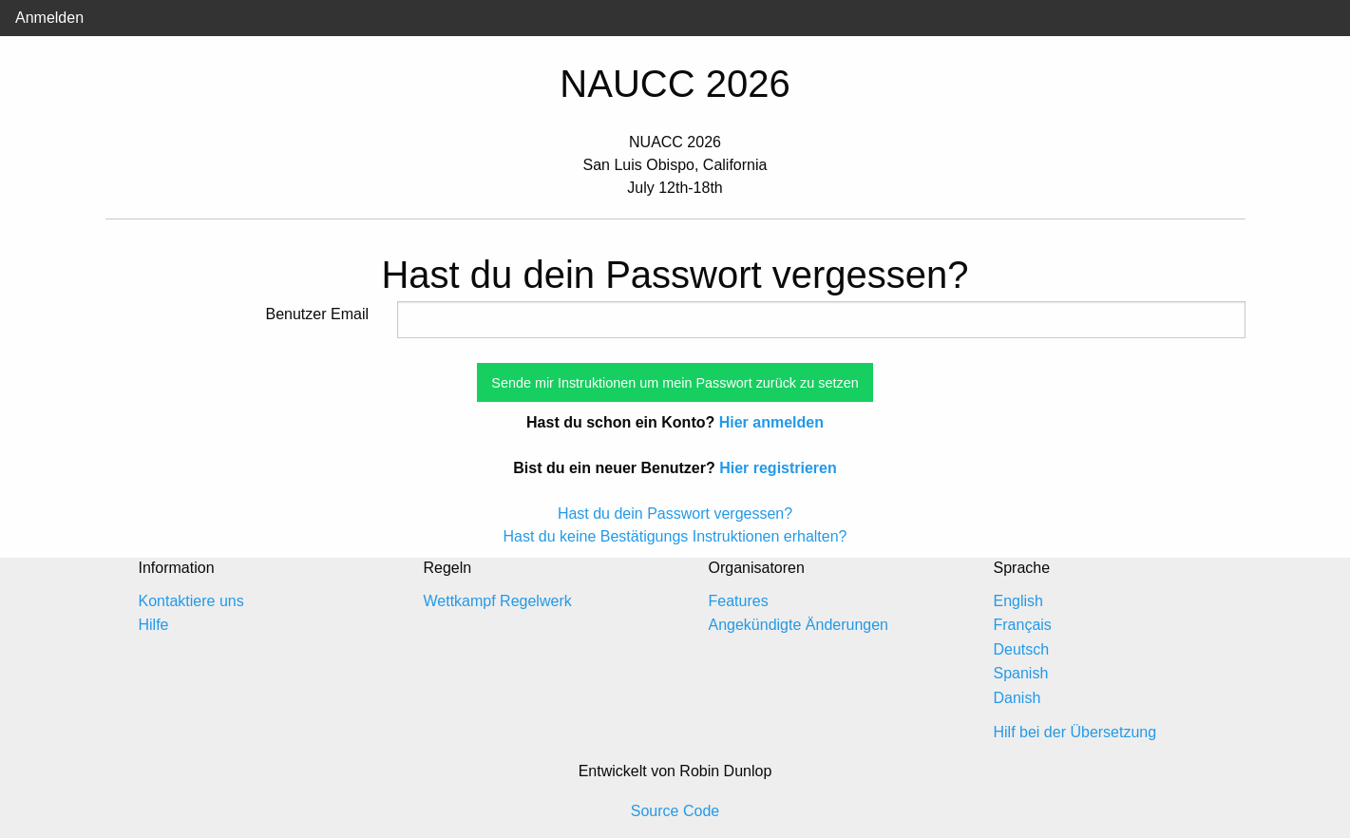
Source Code (675, 811)
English (1018, 601)
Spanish (1021, 673)
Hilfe (154, 625)
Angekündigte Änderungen (799, 625)
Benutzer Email (318, 314)
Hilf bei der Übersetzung (1075, 732)
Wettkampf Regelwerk (498, 601)
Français (1023, 625)
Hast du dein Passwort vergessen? (675, 513)
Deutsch (1022, 649)
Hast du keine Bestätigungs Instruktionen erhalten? (674, 536)
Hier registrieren (778, 468)
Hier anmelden (771, 422)
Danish (1017, 698)
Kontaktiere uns (191, 601)
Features (739, 601)
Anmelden (49, 18)
